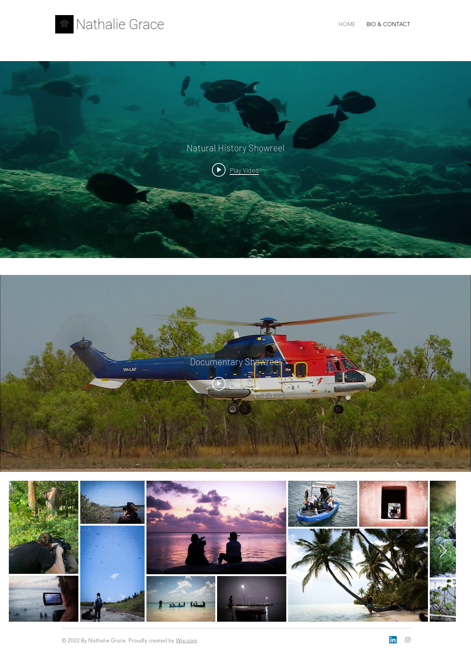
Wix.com (186, 640)
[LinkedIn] (393, 639)
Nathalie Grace (120, 24)
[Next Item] (443, 551)
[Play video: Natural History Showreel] (235, 169)
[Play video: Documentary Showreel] (235, 383)
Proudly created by (152, 640)
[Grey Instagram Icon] (407, 639)
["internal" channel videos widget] (235, 159)
